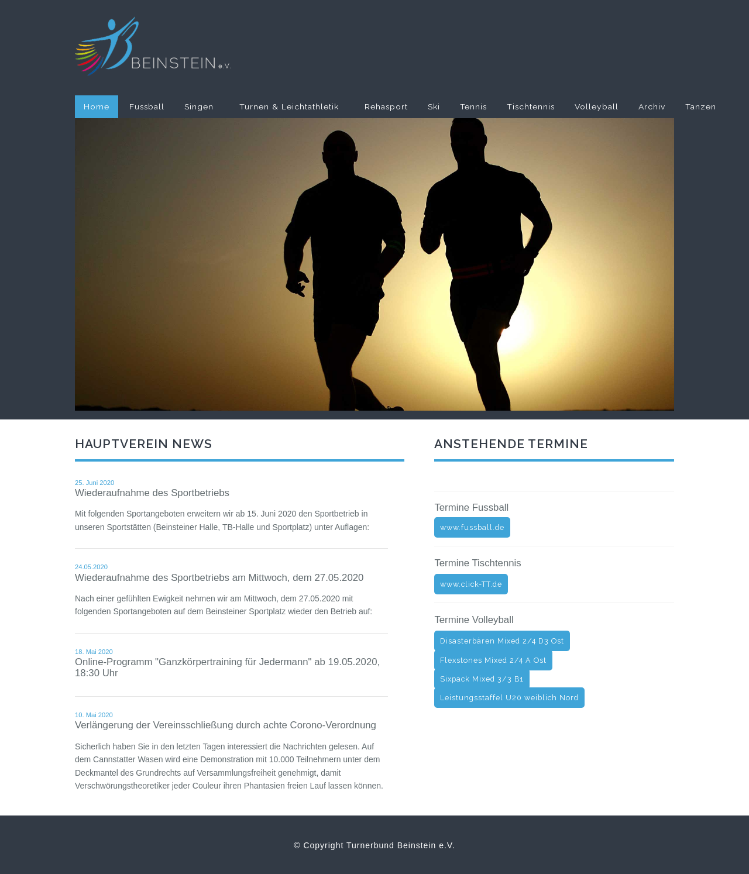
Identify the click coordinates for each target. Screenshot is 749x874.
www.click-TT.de (471, 584)
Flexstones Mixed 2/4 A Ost (493, 660)
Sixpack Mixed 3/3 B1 (482, 679)
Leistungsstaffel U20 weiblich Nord (509, 697)
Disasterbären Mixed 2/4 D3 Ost (502, 640)
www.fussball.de (472, 527)
